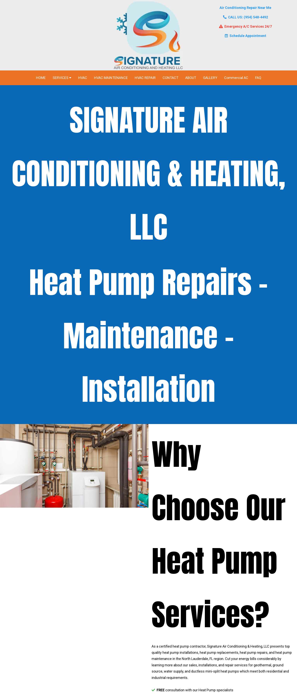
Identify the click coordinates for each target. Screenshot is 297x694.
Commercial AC (236, 78)
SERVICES (62, 78)
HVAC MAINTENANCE (111, 78)
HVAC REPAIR (145, 78)
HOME (41, 78)
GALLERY (210, 78)
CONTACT (170, 78)
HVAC (82, 78)
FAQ (258, 78)
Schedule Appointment (245, 36)
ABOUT (190, 78)
